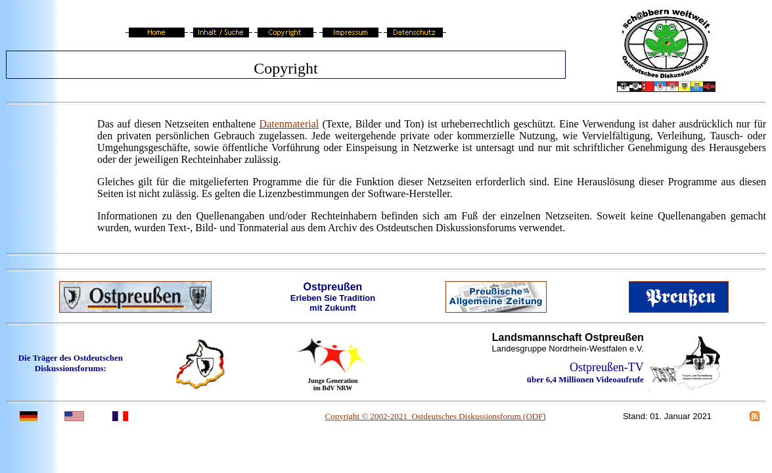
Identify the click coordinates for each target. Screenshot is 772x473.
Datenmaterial (289, 123)
